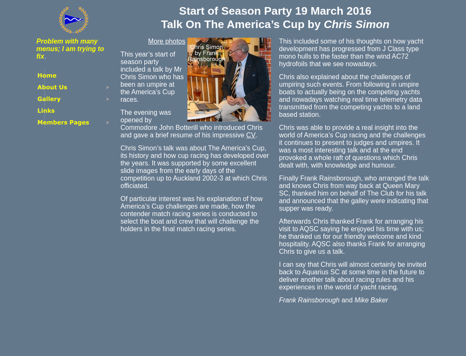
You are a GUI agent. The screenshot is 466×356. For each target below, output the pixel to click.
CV (251, 135)
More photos (166, 41)
